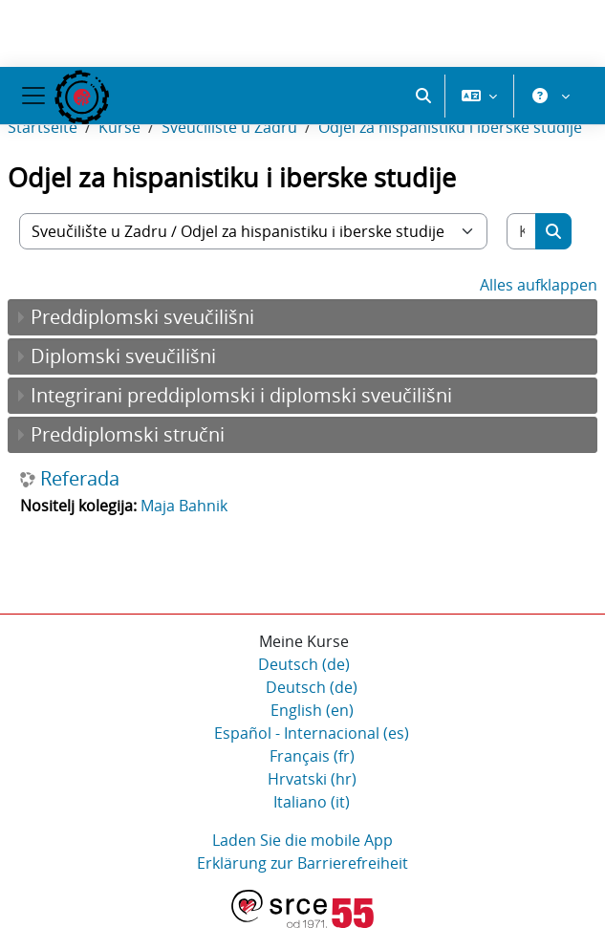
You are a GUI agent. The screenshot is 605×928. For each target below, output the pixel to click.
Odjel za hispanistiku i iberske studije (450, 127)
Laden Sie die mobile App (302, 840)
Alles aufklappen (538, 284)
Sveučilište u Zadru (229, 127)
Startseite (42, 127)
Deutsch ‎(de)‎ (304, 664)
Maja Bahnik (183, 505)
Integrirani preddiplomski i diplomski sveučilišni (241, 395)
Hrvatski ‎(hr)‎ (312, 778)
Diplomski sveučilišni (123, 356)
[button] (423, 95)
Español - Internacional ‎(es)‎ (311, 733)
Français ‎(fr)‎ (312, 755)
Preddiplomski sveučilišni (142, 317)
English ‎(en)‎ (312, 710)
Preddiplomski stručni (128, 434)
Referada (79, 478)
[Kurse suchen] (522, 231)
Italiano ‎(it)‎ (311, 801)
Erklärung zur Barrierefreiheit (302, 863)
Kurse (119, 127)
